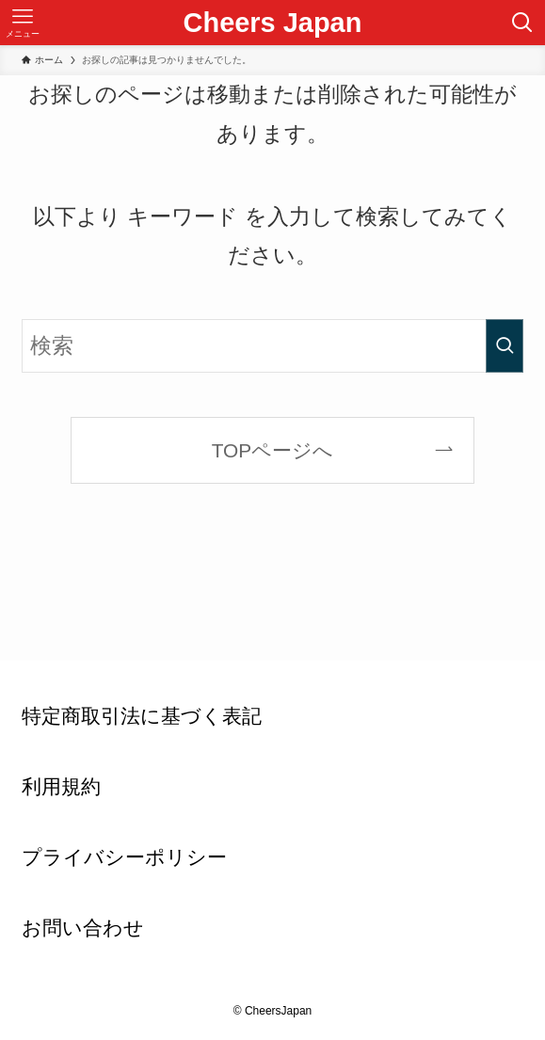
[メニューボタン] (22, 22)
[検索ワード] (272, 345)
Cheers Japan (273, 23)
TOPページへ (272, 450)
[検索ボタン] (522, 22)
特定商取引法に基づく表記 (142, 716)
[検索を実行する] (504, 345)
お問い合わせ (83, 927)
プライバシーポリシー (124, 857)
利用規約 (61, 786)
